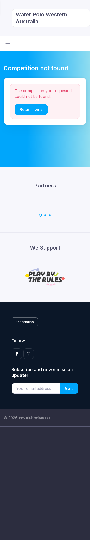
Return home (31, 109)
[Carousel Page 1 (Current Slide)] (40, 215)
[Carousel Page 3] (49, 215)
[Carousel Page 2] (45, 215)
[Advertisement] (45, 483)
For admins (25, 322)
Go (69, 388)
